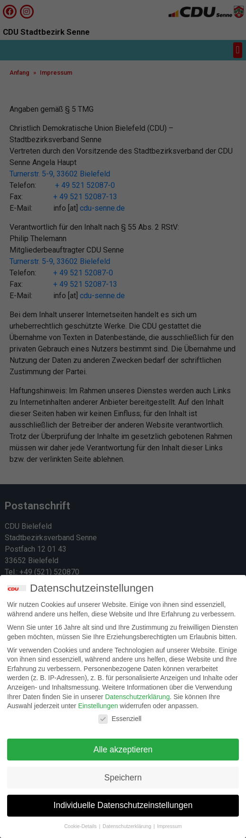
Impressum (169, 826)
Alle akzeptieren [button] (123, 749)
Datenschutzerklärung (137, 697)
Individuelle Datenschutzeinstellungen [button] (123, 805)
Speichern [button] (123, 777)
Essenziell (120, 719)
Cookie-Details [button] (81, 826)
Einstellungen (98, 706)
